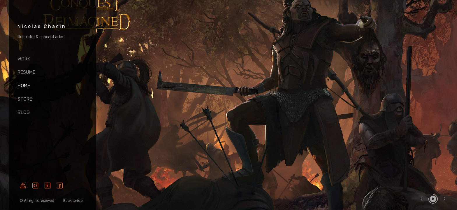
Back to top (73, 200)
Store (24, 99)
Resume (26, 72)
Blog (23, 112)
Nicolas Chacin (41, 26)
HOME (23, 85)
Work (23, 59)
